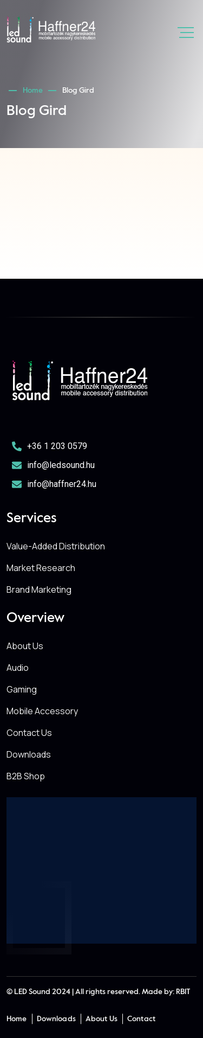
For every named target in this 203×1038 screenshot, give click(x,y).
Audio (17, 668)
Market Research (40, 568)
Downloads (28, 754)
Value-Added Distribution (55, 546)
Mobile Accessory (42, 711)
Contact (141, 1019)
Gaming (21, 689)
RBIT (183, 992)
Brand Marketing (38, 589)
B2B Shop (25, 776)
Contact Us (29, 733)
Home (34, 90)
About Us (24, 646)
